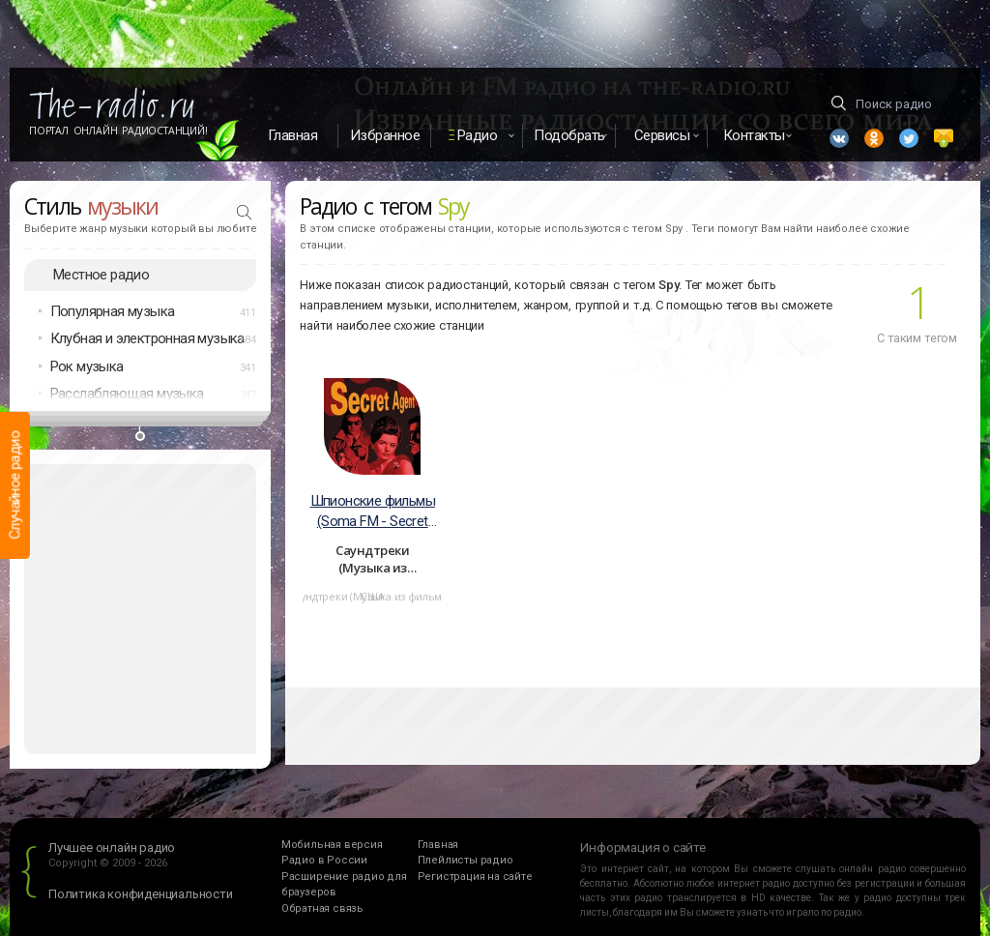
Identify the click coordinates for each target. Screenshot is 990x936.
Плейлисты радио (465, 860)
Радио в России (324, 860)
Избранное (385, 135)
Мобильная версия (332, 844)
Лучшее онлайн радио (111, 847)
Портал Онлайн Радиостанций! (118, 130)
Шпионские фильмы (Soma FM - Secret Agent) (372, 512)
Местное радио (101, 274)
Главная (293, 135)
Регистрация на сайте (475, 876)
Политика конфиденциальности (140, 894)
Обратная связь (322, 908)
